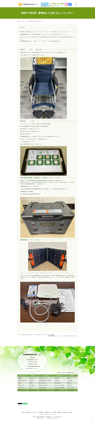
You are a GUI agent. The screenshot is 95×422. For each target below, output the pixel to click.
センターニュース (21, 390)
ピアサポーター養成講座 (59, 387)
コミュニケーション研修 (59, 385)
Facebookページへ (32, 390)
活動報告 (59, 412)
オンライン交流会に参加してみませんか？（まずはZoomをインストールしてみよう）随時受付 (36, 334)
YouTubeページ (21, 387)
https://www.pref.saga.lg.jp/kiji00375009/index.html (30, 194)
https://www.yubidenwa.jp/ (25, 134)
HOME (23, 412)
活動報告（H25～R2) (22, 380)
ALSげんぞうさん (21, 385)
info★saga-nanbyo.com (34, 366)
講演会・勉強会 (57, 382)
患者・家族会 (31, 385)
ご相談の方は (33, 375)
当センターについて (23, 375)
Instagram (70, 412)
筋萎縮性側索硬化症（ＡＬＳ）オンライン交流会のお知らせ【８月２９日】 (62, 335)
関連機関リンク (57, 390)
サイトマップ (53, 414)
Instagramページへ (42, 390)
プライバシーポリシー (71, 387)
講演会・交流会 (60, 375)
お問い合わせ (69, 385)
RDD (30, 387)
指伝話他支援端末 (42, 387)
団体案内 (72, 375)
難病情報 (41, 412)
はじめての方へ (34, 412)
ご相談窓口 (31, 380)
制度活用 (30, 382)
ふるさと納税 (69, 380)
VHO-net (19, 382)
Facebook (65, 412)
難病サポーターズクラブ (43, 385)
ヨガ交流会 (57, 380)
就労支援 (46, 375)
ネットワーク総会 (70, 390)
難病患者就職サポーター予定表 (45, 380)
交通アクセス (69, 382)
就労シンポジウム (42, 382)
